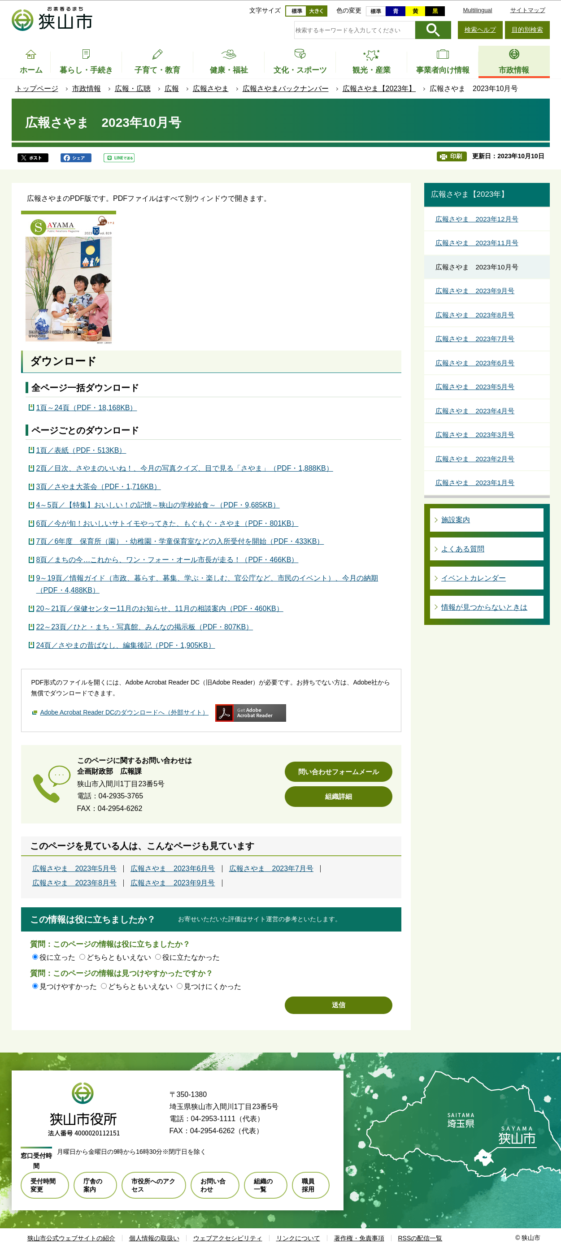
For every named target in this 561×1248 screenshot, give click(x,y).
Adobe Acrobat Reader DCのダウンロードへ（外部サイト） (124, 712)
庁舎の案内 (92, 1185)
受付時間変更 (43, 1185)
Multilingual (477, 10)
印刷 (456, 156)
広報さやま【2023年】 (379, 88)
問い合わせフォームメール (338, 772)
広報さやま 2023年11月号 (476, 243)
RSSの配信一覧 (420, 1238)
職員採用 (308, 1185)
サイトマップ (527, 10)
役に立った (57, 957)
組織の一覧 (263, 1185)
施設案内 (455, 520)
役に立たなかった (191, 957)
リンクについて (298, 1238)
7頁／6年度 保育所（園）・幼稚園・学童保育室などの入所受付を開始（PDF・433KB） (180, 541)
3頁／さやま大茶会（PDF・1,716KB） (98, 486)
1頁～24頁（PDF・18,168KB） (86, 408)
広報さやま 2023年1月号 (475, 482)
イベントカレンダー (473, 578)
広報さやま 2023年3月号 (475, 434)
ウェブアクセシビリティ (227, 1238)
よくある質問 (462, 549)
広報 (172, 88)
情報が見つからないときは (484, 607)
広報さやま (211, 88)
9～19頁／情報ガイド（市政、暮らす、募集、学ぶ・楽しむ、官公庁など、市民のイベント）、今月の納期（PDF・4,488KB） (207, 584)
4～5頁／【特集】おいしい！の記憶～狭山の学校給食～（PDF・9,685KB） (158, 505)
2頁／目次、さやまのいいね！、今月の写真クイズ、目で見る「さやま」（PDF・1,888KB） (184, 468)
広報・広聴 (133, 88)
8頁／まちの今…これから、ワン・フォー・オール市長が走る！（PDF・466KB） (167, 559)
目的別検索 (527, 29)
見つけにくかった (212, 986)
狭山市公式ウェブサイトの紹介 (71, 1238)
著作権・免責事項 (359, 1238)
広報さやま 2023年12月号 (476, 219)
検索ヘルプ (480, 29)
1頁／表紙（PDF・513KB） (81, 450)
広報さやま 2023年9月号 (172, 883)
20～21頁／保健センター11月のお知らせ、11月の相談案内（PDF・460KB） (159, 608)
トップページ (36, 88)
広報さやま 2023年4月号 (475, 411)
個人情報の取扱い (154, 1238)
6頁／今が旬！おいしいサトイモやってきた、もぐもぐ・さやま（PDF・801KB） (167, 523)
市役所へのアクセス (153, 1185)
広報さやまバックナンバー (286, 88)
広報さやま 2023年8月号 (74, 883)
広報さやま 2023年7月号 (271, 868)
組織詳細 (338, 796)
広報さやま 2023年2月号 (475, 459)
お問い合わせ (213, 1185)
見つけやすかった (68, 986)
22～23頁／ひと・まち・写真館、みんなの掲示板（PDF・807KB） (144, 627)
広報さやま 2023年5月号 (74, 868)
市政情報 (86, 88)
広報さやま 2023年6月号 (172, 868)
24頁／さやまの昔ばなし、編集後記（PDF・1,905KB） (125, 645)
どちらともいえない (119, 957)
